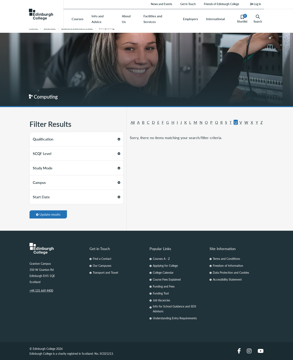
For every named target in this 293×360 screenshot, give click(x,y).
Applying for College (165, 265)
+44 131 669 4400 (41, 290)
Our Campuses (102, 265)
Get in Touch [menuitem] (188, 4)
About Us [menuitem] (126, 19)
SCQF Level (76, 153)
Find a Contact (102, 259)
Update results (48, 214)
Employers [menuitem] (190, 18)
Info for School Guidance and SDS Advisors (174, 308)
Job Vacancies (161, 300)
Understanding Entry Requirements (175, 318)
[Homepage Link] (56, 248)
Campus (76, 182)
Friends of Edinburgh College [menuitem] (221, 4)
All (133, 122)
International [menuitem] (215, 18)
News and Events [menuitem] (161, 4)
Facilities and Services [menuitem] (152, 19)
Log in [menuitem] (255, 4)
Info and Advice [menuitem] (98, 19)
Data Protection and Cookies (231, 272)
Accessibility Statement (227, 279)
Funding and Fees (164, 286)
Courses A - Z (161, 259)
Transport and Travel (105, 272)
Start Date (76, 196)
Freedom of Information (228, 265)
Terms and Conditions (226, 259)
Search (258, 19)
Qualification (76, 139)
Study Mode (76, 167)
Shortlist (242, 18)
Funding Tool (161, 293)
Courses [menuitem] (77, 18)
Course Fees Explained (167, 279)
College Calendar (163, 272)
